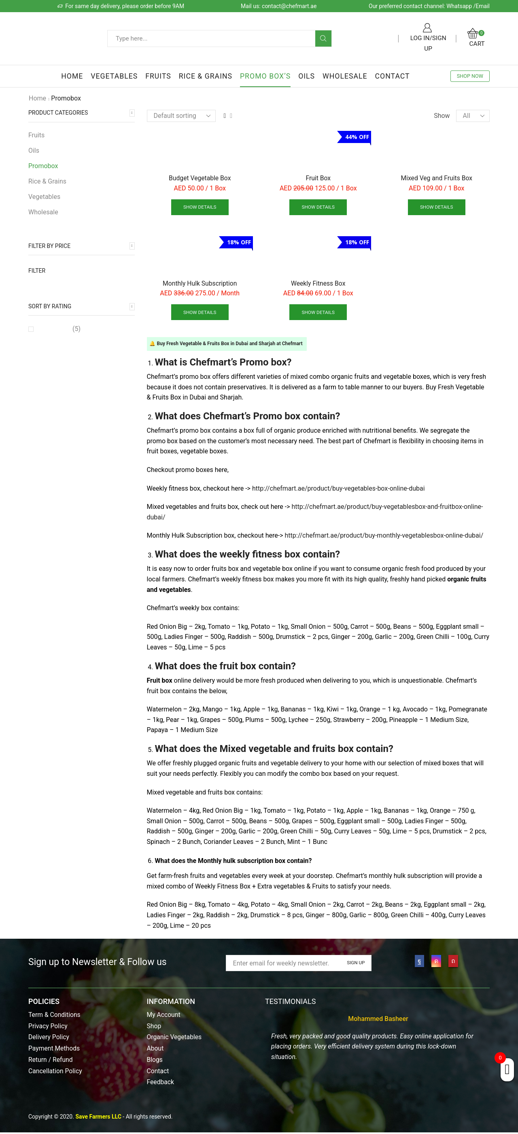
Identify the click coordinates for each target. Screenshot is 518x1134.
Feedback (161, 1083)
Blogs (155, 1061)
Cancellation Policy (55, 1072)
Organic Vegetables (175, 1038)
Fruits (158, 76)
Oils (306, 76)
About (155, 1049)
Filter (36, 270)
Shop (154, 1027)
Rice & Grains (205, 76)
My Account (164, 1015)
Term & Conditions (54, 1015)
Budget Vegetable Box (199, 178)
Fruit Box (318, 178)
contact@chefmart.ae (289, 6)
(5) (59, 329)
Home (72, 76)
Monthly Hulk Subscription (200, 284)
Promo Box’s (265, 76)
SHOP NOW (470, 76)
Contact (392, 76)
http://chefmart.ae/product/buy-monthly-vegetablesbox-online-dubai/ (384, 536)
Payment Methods (54, 1049)
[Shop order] (181, 116)
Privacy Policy (48, 1027)
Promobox (43, 166)
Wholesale (345, 76)
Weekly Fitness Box (318, 284)
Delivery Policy (49, 1038)
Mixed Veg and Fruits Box (436, 178)
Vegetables (114, 76)
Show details (200, 207)
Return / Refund (50, 1061)
